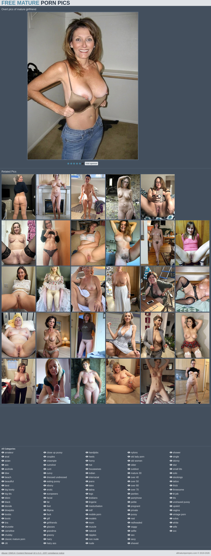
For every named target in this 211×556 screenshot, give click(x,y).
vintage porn (178, 514)
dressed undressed (55, 477)
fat (46, 502)
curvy (47, 473)
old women (135, 461)
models (91, 518)
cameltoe (7, 531)
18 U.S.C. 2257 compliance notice (48, 553)
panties (133, 494)
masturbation (94, 506)
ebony (48, 485)
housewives (93, 469)
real (131, 518)
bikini (5, 498)
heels (90, 456)
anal (5, 456)
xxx (173, 531)
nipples (91, 535)
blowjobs (7, 510)
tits (173, 498)
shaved (133, 543)
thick (174, 485)
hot (89, 465)
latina (90, 489)
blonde (6, 506)
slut (173, 465)
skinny (175, 461)
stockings (176, 477)
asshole (7, 469)
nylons (133, 452)
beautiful (7, 481)
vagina (175, 510)
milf (89, 510)
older (132, 465)
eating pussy (51, 481)
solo (173, 473)
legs (89, 494)
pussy (132, 514)
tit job (174, 494)
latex (90, 485)
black (5, 502)
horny (90, 461)
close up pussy (52, 452)
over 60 (133, 485)
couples (49, 456)
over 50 (133, 481)
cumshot (49, 465)
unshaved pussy (180, 502)
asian (5, 461)
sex (131, 535)
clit (4, 543)
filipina (48, 510)
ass (4, 465)
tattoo (174, 481)
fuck (47, 514)
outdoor (133, 469)
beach (6, 477)
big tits (6, 494)
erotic (48, 489)
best (5, 485)
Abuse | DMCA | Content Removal (17, 553)
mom (90, 522)
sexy (132, 539)
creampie (49, 461)
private (133, 510)
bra (4, 522)
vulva (174, 518)
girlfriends (50, 522)
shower (175, 452)
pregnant (134, 506)
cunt (47, 469)
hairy (47, 539)
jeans (90, 481)
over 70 (133, 489)
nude (90, 543)
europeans (50, 494)
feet (47, 506)
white (174, 522)
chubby (6, 535)
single (174, 456)
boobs (6, 514)
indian (90, 473)
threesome (177, 489)
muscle (91, 527)
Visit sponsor (91, 163)
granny (48, 535)
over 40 (133, 477)
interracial (92, 477)
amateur (7, 452)
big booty (7, 489)
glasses (49, 527)
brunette (7, 527)
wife (173, 527)
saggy (132, 527)
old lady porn (136, 456)
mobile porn (93, 514)
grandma (49, 531)
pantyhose (135, 498)
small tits (176, 469)
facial (47, 498)
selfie (132, 531)
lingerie (91, 502)
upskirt (175, 506)
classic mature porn (13, 539)
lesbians (91, 498)
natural (91, 531)
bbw (5, 473)
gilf (46, 518)
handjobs (92, 452)
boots (6, 518)
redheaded (135, 522)
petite (132, 502)
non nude (92, 539)
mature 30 (134, 473)
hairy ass (49, 543)
